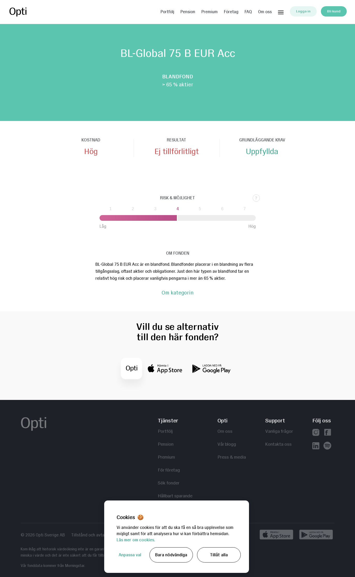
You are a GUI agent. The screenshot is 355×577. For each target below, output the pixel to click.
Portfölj (167, 12)
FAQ (248, 12)
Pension (187, 12)
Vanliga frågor (279, 431)
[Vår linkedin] (315, 446)
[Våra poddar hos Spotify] (327, 446)
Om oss (265, 12)
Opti (29, 12)
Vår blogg (226, 444)
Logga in (303, 11)
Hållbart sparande (175, 495)
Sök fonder (168, 482)
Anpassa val (130, 554)
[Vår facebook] (327, 433)
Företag (231, 12)
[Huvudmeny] (281, 11)
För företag (169, 470)
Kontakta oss (278, 444)
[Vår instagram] (315, 433)
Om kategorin (177, 293)
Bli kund (334, 11)
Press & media (231, 457)
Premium (209, 12)
